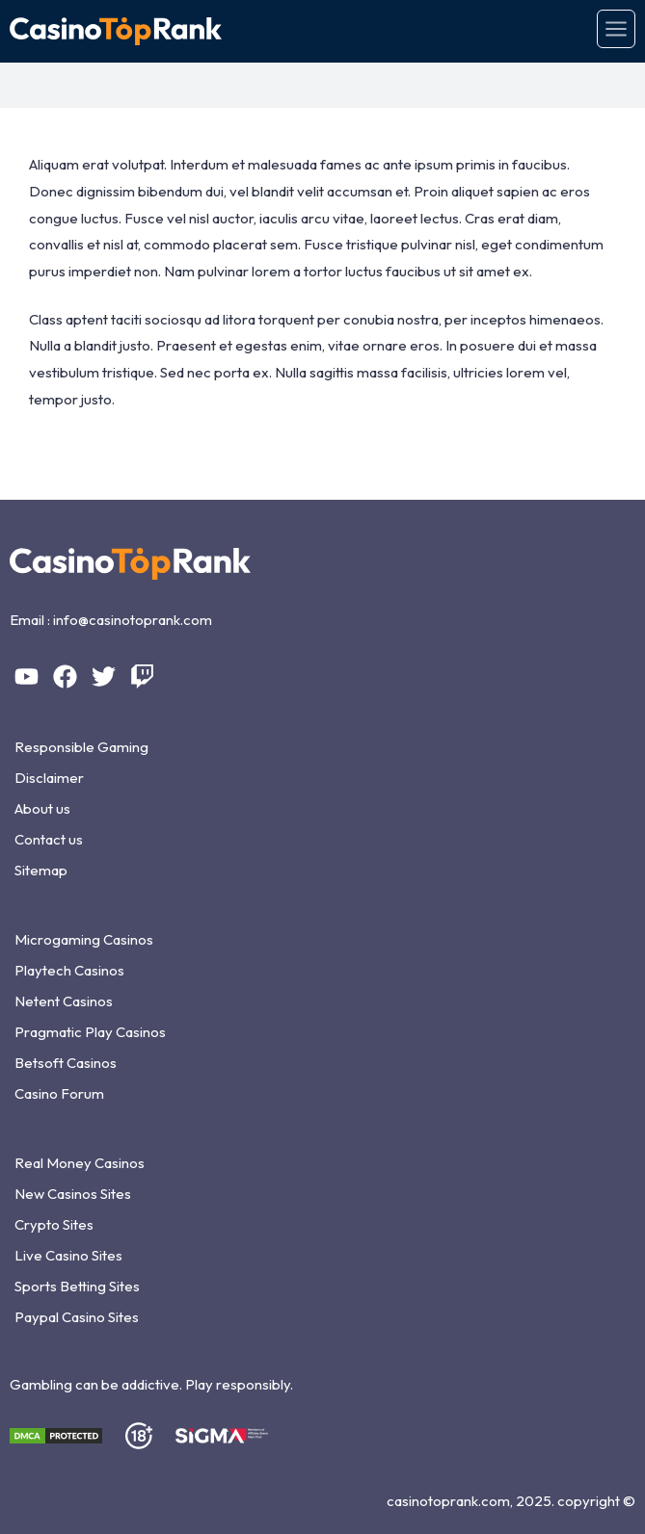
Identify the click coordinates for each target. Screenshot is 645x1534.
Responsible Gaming (81, 747)
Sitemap (40, 870)
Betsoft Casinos (65, 1062)
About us (42, 808)
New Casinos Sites (72, 1193)
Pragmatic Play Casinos (90, 1032)
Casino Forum (59, 1093)
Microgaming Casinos (83, 939)
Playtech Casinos (69, 970)
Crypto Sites (54, 1224)
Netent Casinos (63, 1001)
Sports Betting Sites (77, 1286)
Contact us (48, 839)
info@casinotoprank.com (132, 620)
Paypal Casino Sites (76, 1317)
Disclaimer (49, 777)
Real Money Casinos (79, 1163)
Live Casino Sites (68, 1255)
